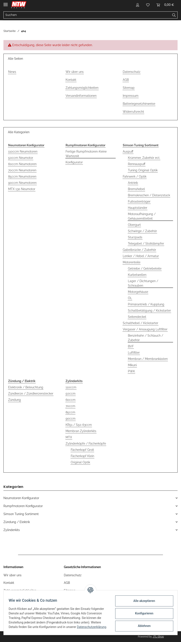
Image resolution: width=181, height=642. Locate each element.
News (12, 71)
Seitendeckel (137, 317)
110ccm (71, 387)
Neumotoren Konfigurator (21, 498)
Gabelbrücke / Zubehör (139, 249)
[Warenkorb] (165, 4)
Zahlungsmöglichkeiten (82, 87)
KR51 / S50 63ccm (79, 424)
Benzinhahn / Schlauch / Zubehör (145, 338)
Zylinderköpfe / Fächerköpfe (86, 443)
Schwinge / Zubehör (142, 231)
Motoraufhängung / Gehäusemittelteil (142, 216)
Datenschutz (131, 71)
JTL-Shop (158, 636)
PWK (131, 371)
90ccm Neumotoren (22, 182)
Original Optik (80, 462)
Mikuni (132, 365)
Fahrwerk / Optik (134, 176)
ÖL (130, 298)
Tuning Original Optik (143, 170)
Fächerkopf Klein (82, 456)
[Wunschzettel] (148, 4)
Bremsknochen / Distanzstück (149, 195)
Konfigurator (74, 162)
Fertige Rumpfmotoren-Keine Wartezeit (86, 154)
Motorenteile (131, 262)
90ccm (70, 418)
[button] (137, 4)
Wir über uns (75, 71)
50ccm (70, 393)
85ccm (70, 412)
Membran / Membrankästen (148, 359)
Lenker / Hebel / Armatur (141, 256)
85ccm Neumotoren (22, 176)
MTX (69, 437)
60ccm (70, 399)
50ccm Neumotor (20, 157)
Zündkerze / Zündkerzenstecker (30, 393)
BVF (131, 346)
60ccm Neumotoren (22, 164)
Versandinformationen (81, 95)
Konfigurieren (142, 613)
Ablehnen (142, 625)
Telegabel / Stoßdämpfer (146, 243)
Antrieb (133, 182)
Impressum (130, 95)
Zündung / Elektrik (16, 522)
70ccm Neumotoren (22, 170)
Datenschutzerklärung (25, 629)
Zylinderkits (11, 530)
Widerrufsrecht (133, 111)
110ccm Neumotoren (22, 151)
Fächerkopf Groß (82, 449)
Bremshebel (136, 189)
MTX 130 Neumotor (21, 189)
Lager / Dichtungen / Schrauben (143, 283)
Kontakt (71, 79)
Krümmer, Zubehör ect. (144, 157)
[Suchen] (87, 15)
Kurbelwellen (137, 274)
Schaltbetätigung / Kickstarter (149, 310)
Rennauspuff (136, 164)
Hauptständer (137, 207)
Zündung (14, 399)
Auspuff (128, 151)
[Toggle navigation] (5, 2)
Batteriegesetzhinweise (139, 103)
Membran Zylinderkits (81, 431)
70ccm (70, 406)
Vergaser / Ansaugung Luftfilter (145, 329)
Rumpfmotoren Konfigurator (23, 506)
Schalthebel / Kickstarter (140, 323)
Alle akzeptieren (142, 600)
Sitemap (129, 87)
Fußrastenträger (139, 201)
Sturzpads (135, 237)
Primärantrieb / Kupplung (146, 304)
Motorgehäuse (138, 292)
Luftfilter (134, 352)
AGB (126, 79)
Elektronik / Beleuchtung (25, 387)
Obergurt (134, 224)
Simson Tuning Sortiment (21, 514)
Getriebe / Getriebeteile (144, 268)
